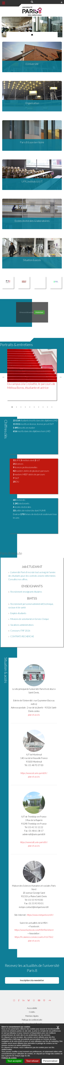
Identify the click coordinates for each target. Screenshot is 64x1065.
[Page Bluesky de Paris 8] (29, 1000)
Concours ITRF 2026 (20, 630)
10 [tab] (51, 407)
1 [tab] (12, 407)
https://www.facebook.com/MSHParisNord (33, 930)
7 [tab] (38, 407)
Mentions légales (32, 1016)
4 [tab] (25, 407)
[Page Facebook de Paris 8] (18, 1000)
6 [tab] (34, 407)
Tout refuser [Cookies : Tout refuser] (32, 1061)
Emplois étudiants (18, 613)
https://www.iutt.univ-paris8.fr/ (34, 842)
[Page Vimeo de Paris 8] (23, 1000)
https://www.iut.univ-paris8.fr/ (33, 773)
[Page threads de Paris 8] (34, 1000)
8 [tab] (43, 407)
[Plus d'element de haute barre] (61, 2)
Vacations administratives (22, 625)
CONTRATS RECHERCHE (22, 636)
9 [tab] (47, 407)
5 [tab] (29, 407)
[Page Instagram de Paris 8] (14, 1000)
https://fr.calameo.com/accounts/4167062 (34, 937)
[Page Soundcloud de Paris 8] (49, 1000)
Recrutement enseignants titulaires (26, 591)
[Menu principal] (3, 3)
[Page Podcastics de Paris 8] (44, 1000)
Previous (3, 376)
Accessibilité (32, 1008)
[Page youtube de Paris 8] (39, 1000)
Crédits (32, 1012)
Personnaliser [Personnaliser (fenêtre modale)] (50, 1061)
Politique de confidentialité (32, 1020)
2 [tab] (16, 407)
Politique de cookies (9, 1058)
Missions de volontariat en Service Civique (29, 619)
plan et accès (34, 715)
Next (60, 376)
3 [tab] (20, 407)
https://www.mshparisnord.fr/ (40, 915)
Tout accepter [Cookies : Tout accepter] (14, 1061)
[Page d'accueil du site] (32, 35)
